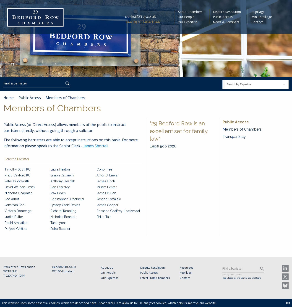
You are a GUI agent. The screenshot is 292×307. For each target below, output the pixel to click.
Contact (257, 22)
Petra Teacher (60, 229)
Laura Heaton (60, 169)
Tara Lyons (58, 223)
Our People (186, 17)
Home (8, 97)
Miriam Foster (106, 187)
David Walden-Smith (20, 187)
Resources (186, 268)
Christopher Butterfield (67, 199)
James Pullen (106, 193)
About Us (107, 268)
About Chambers (190, 12)
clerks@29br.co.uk (140, 16)
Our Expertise (188, 22)
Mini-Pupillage (261, 17)
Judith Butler (14, 217)
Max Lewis (58, 193)
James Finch (105, 181)
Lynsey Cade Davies (65, 205)
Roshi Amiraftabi (16, 223)
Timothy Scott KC (17, 169)
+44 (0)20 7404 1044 (142, 21)
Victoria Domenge (18, 211)
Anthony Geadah (62, 181)
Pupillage (258, 12)
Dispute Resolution (227, 12)
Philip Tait (103, 217)
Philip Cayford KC (17, 175)
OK (288, 303)
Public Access (223, 17)
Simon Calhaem (62, 175)
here (93, 303)
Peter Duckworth (17, 181)
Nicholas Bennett (62, 217)
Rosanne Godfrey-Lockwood (118, 211)
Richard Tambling (63, 211)
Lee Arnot (12, 199)
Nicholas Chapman (18, 193)
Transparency (234, 136)
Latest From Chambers (155, 278)
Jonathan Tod (14, 205)
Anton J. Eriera (106, 175)
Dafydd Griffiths (16, 229)
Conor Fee (104, 169)
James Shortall (95, 145)
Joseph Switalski (108, 199)
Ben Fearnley (60, 187)
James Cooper (107, 205)
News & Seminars (226, 22)
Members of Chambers (242, 129)
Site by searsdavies (232, 274)
